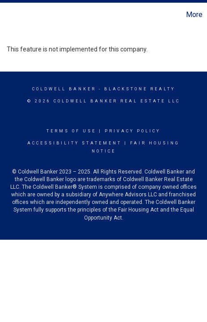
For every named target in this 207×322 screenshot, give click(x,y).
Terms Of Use (71, 131)
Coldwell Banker (64, 89)
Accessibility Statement (74, 143)
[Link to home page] (8, 15)
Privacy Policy (133, 131)
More (194, 14)
